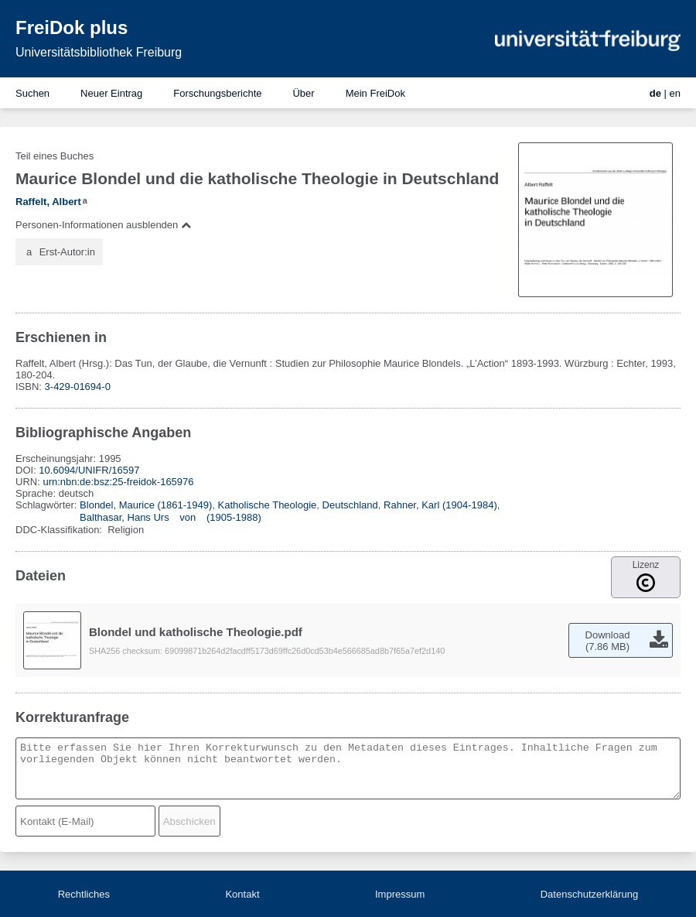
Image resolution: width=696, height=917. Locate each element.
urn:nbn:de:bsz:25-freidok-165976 (118, 482)
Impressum (400, 894)
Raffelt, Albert (48, 201)
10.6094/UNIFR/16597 (89, 470)
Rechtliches (84, 894)
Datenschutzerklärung (589, 894)
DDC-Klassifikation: (60, 529)
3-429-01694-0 (78, 386)
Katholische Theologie (267, 505)
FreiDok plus (71, 27)
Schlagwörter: (47, 505)
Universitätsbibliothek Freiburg (98, 52)
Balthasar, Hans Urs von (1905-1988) (170, 517)
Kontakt (242, 894)
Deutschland (350, 505)
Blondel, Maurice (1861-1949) (146, 505)
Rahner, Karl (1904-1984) (440, 505)
